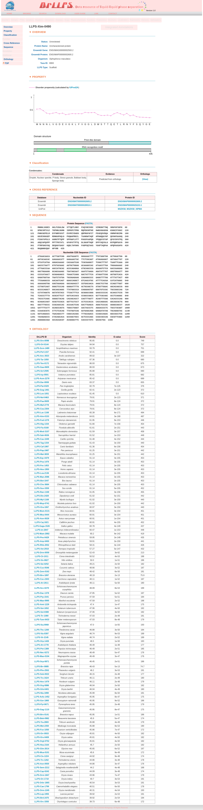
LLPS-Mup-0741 (41, 503)
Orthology (8, 59)
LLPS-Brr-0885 (42, 666)
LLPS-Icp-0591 (42, 375)
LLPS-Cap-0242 (41, 771)
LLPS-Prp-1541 (41, 597)
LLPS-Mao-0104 (41, 656)
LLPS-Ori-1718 (42, 779)
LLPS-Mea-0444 (41, 515)
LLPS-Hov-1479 (41, 682)
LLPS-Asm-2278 (41, 378)
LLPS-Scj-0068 (42, 625)
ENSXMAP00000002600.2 (130, 201)
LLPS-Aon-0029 (41, 518)
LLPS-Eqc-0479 (41, 458)
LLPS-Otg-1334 (41, 424)
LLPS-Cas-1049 (41, 439)
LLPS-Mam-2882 (42, 534)
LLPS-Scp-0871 (41, 661)
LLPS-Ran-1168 (41, 492)
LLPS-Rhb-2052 (41, 545)
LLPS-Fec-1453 (41, 465)
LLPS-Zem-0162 (41, 571)
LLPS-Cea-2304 (41, 409)
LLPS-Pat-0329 (42, 386)
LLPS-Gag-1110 (41, 709)
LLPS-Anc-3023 (41, 356)
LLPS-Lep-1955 (41, 794)
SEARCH (42, 13)
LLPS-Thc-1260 (41, 630)
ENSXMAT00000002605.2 (80, 201)
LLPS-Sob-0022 (41, 674)
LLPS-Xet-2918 (42, 549)
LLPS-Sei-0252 (42, 564)
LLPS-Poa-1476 (41, 462)
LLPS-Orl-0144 (42, 344)
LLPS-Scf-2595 (42, 371)
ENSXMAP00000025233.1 (130, 205)
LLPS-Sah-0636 (41, 435)
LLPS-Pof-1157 (42, 352)
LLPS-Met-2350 (41, 726)
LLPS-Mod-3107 (41, 431)
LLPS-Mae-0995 (41, 601)
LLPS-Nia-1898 (42, 693)
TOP (7, 63)
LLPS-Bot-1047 (42, 481)
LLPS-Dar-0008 (41, 382)
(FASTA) (89, 223)
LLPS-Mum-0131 (41, 511)
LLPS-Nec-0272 (41, 652)
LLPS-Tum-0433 (41, 620)
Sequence (8, 47)
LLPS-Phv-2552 (41, 670)
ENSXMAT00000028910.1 (80, 205)
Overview (8, 27)
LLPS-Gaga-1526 (42, 526)
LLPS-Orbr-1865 (41, 783)
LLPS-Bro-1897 (41, 575)
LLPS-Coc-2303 (41, 579)
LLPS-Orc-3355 (41, 802)
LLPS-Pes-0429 (41, 537)
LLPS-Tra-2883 (42, 722)
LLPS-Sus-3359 (41, 488)
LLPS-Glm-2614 (41, 749)
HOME (9, 13)
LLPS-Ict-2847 (41, 530)
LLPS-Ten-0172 (41, 363)
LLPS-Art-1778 (42, 645)
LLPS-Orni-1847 (41, 775)
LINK (96, 13)
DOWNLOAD (60, 13)
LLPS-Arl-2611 (42, 583)
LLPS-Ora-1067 (41, 507)
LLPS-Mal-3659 (41, 454)
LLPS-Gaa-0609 (41, 367)
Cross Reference (11, 43)
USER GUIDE (79, 13)
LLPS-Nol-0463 (42, 397)
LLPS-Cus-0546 (41, 568)
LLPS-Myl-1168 (41, 500)
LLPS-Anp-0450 (41, 541)
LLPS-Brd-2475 (41, 798)
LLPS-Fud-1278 (41, 420)
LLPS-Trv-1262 (42, 760)
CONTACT (112, 13)
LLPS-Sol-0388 (42, 612)
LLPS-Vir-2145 (41, 637)
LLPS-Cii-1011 (42, 556)
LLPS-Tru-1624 (42, 678)
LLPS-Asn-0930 (41, 764)
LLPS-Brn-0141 (41, 714)
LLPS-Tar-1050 (42, 360)
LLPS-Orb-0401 (41, 689)
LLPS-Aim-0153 (41, 416)
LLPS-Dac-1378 (41, 593)
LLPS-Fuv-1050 (41, 730)
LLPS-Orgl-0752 (41, 741)
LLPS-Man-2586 (41, 477)
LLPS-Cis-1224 (42, 756)
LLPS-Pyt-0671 (42, 704)
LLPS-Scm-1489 (41, 348)
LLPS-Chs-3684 (41, 484)
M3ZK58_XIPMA (134, 209)
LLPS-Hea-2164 (41, 745)
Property (7, 31)
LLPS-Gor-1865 (41, 700)
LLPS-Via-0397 (42, 634)
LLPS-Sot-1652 (42, 608)
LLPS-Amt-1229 (41, 604)
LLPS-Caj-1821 (42, 522)
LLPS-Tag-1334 (41, 443)
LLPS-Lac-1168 (41, 412)
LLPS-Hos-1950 (41, 469)
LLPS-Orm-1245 (41, 790)
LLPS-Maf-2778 (41, 405)
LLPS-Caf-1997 (42, 447)
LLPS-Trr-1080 (41, 616)
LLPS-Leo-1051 (41, 394)
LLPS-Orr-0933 (42, 733)
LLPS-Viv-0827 (42, 560)
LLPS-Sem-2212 (41, 767)
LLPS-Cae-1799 (41, 786)
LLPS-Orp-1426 (41, 641)
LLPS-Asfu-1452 (41, 697)
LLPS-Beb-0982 (41, 718)
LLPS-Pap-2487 (41, 450)
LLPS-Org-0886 (41, 685)
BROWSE (27, 13)
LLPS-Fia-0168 (42, 428)
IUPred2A (73, 87)
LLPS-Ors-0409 (41, 737)
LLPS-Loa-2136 (41, 473)
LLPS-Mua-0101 (41, 752)
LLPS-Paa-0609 (41, 401)
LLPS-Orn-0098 (41, 341)
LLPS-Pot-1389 (42, 649)
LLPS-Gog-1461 (41, 390)
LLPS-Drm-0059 (41, 553)
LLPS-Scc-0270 (41, 588)
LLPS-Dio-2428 (42, 496)
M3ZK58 (122, 209)
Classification (10, 35)
